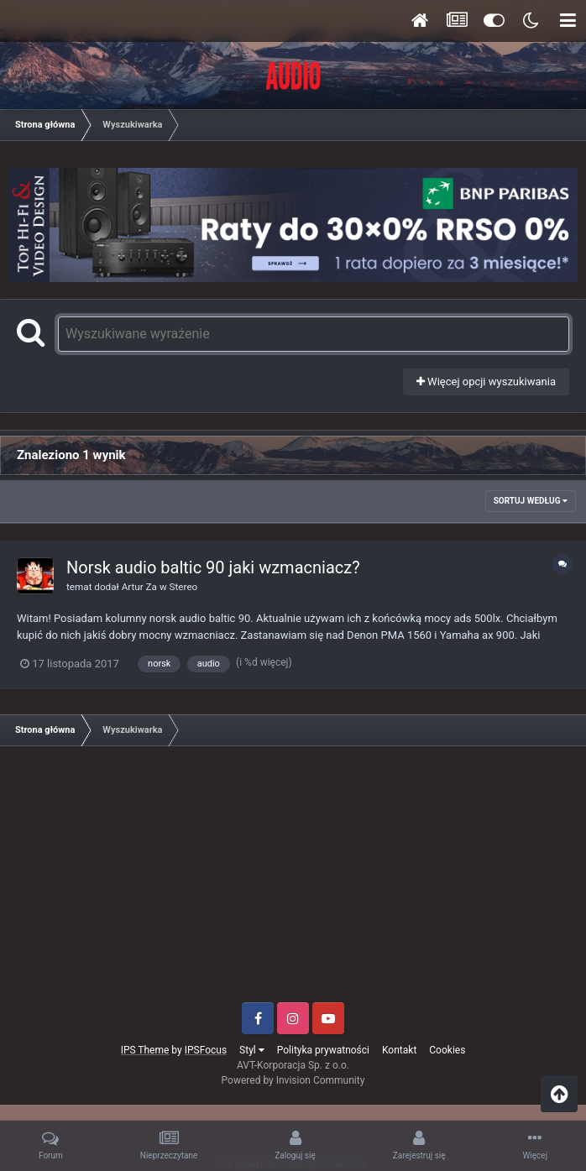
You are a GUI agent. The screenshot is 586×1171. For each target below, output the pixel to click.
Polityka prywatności (323, 1050)
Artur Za (139, 587)
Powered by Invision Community (293, 1080)
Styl (251, 1050)
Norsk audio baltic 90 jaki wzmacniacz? (213, 567)
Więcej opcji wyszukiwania (486, 381)
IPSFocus (206, 1050)
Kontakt (399, 1050)
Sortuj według (531, 500)
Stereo (184, 587)
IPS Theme (145, 1050)
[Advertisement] (293, 880)
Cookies (447, 1050)
